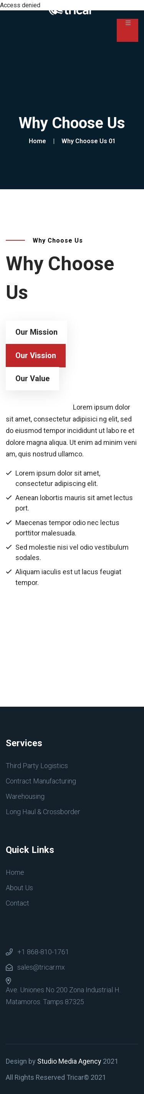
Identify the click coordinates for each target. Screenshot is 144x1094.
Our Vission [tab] (35, 355)
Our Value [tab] (32, 378)
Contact (17, 903)
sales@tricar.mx (41, 967)
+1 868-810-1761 (43, 952)
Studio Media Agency (69, 1061)
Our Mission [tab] (36, 332)
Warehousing (25, 796)
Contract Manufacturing (41, 781)
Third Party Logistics (37, 766)
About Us (19, 888)
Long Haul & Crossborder (43, 812)
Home (39, 141)
